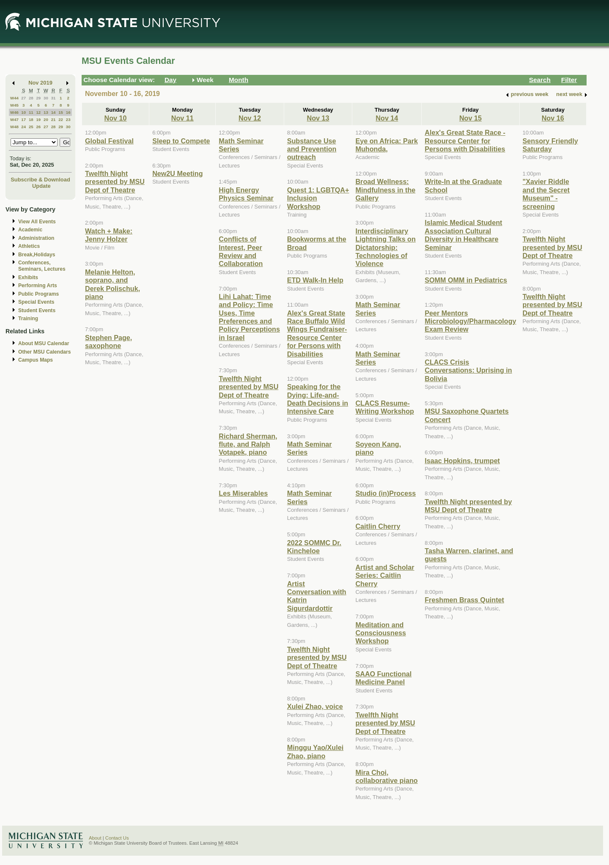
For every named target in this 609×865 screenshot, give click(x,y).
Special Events (36, 302)
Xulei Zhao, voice (315, 706)
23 (68, 119)
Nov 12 (250, 118)
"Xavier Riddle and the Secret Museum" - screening (546, 194)
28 (31, 98)
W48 (14, 126)
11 (31, 112)
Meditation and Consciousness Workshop (380, 633)
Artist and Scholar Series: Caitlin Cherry (384, 575)
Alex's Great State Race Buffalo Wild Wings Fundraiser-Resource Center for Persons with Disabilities (317, 333)
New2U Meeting (177, 173)
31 (53, 98)
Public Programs (38, 294)
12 (38, 112)
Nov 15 (470, 118)
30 (46, 98)
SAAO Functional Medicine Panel (383, 678)
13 (46, 112)
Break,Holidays (36, 255)
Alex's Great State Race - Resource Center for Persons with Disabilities (465, 141)
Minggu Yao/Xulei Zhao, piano (315, 751)
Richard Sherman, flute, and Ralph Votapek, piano (248, 444)
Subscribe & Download (40, 179)
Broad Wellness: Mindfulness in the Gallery (385, 190)
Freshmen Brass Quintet (464, 600)
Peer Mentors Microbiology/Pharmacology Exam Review (470, 321)
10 (23, 112)
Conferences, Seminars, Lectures (42, 266)
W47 (14, 119)
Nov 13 (318, 118)
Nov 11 (182, 118)
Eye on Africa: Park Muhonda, (386, 145)
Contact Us (117, 837)
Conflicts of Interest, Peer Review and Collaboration (241, 251)
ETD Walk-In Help (315, 280)
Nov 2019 (40, 83)
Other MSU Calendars (44, 352)
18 (31, 119)
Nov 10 (115, 118)
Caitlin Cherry (377, 526)
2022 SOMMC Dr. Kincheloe (314, 547)
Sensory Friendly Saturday (550, 145)
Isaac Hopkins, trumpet (462, 460)
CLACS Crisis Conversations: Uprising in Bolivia (468, 370)
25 (31, 126)
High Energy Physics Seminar (246, 194)
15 (60, 112)
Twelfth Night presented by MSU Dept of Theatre (115, 182)
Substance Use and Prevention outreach (312, 149)
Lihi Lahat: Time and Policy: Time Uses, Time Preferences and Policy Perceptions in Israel (249, 317)
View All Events (37, 222)
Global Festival (109, 141)
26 (38, 126)
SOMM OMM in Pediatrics (466, 280)
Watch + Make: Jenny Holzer (108, 235)
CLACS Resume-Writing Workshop (384, 407)
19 (38, 119)
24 (23, 126)
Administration (36, 238)
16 (68, 112)
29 (38, 98)
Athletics (29, 246)
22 (60, 119)
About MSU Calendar (43, 343)
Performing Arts (37, 285)
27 (23, 98)
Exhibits (28, 277)
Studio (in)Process (385, 493)
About (95, 837)
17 (23, 119)
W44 (14, 98)
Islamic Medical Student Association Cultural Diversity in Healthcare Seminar (463, 235)
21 (53, 119)
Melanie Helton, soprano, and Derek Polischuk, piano (112, 284)
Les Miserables (243, 493)
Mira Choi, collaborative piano (386, 776)
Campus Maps (35, 360)
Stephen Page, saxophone (108, 341)
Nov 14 (387, 118)
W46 (14, 112)
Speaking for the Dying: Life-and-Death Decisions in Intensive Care (317, 399)
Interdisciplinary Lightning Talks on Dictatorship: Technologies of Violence (385, 247)
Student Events (36, 310)
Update (41, 186)
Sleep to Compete (181, 141)
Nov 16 (553, 118)
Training (28, 318)
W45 (14, 105)
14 (53, 112)
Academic (30, 230)
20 (46, 119)
